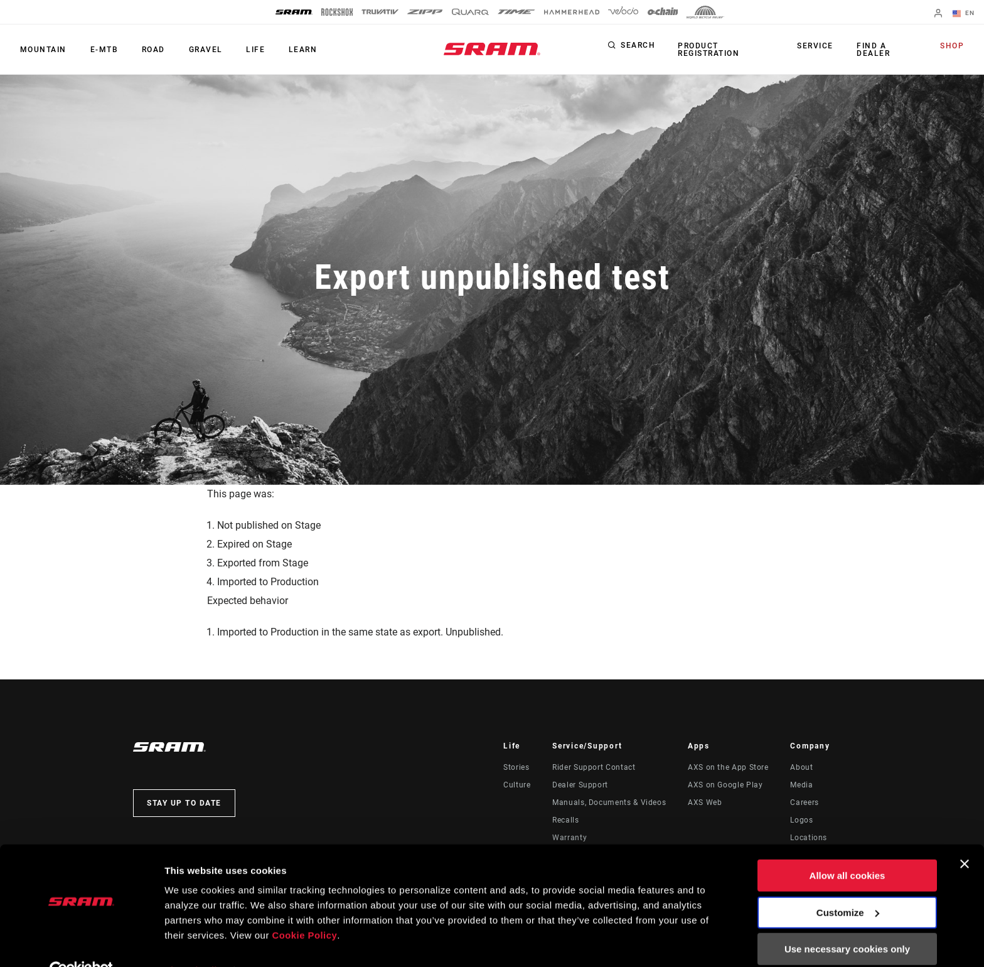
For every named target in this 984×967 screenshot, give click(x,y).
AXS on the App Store (728, 767)
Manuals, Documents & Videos (609, 802)
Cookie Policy (305, 907)
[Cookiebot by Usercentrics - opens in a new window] (81, 942)
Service (818, 46)
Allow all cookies (847, 848)
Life (245, 49)
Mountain (42, 49)
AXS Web (705, 802)
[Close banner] (964, 836)
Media (801, 785)
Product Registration (707, 49)
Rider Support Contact (593, 767)
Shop (953, 46)
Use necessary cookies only (847, 921)
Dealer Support (580, 785)
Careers (804, 802)
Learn (290, 49)
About (801, 767)
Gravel (198, 49)
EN (964, 13)
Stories (516, 767)
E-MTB (101, 49)
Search (638, 46)
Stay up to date (184, 803)
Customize (847, 884)
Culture (516, 785)
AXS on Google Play (725, 785)
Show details (193, 942)
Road (147, 49)
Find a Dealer (873, 49)
